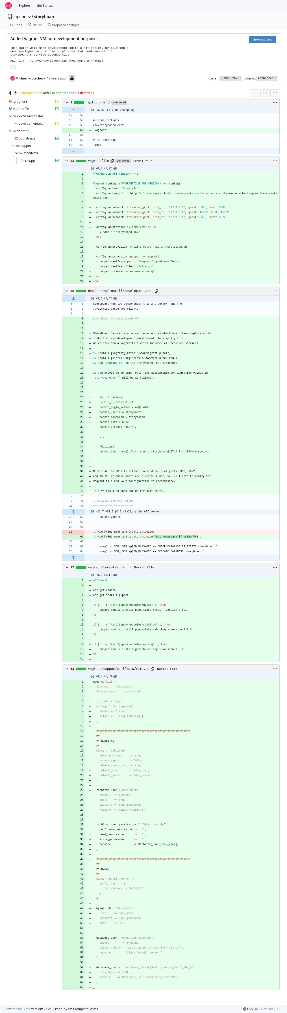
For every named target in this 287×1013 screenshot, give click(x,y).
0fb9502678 (230, 78)
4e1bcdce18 (266, 78)
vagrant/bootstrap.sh (107, 567)
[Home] (8, 6)
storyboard (45, 16)
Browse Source (262, 39)
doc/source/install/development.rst (120, 291)
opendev (22, 16)
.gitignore (95, 102)
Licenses (267, 1009)
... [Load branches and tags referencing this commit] (13, 67)
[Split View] (265, 92)
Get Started (45, 5)
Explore (24, 5)
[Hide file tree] (10, 93)
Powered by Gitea (17, 1009)
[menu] (275, 92)
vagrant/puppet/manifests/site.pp (118, 669)
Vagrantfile (98, 161)
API (278, 1009)
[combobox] (254, 92)
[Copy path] (108, 102)
